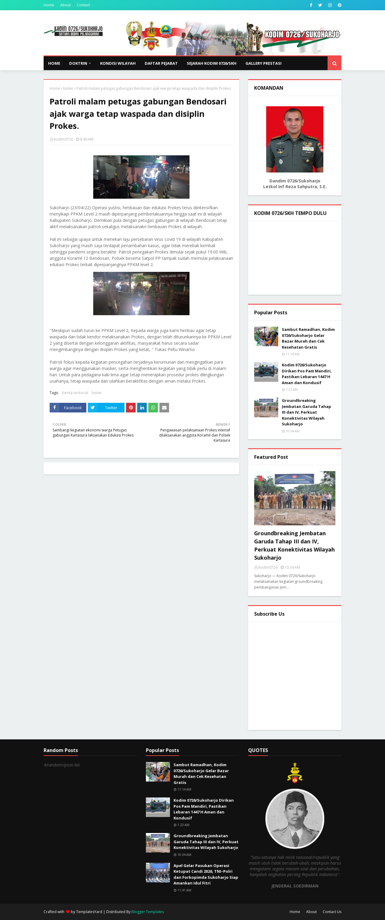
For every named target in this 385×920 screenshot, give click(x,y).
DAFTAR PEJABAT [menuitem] (161, 63)
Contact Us (332, 911)
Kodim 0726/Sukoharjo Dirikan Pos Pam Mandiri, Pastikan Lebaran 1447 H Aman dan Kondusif (307, 373)
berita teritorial (75, 392)
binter (68, 88)
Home (49, 5)
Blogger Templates (147, 911)
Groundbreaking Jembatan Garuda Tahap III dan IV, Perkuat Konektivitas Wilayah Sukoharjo (306, 412)
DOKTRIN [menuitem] (78, 63)
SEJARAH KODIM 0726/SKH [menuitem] (211, 63)
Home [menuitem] (54, 63)
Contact (83, 5)
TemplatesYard (89, 911)
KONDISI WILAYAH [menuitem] (118, 63)
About (65, 5)
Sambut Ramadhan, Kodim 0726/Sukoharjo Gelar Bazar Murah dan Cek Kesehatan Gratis (308, 338)
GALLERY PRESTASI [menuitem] (263, 63)
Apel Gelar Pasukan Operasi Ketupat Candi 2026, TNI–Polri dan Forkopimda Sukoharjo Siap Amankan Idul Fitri (206, 874)
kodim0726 (63, 139)
